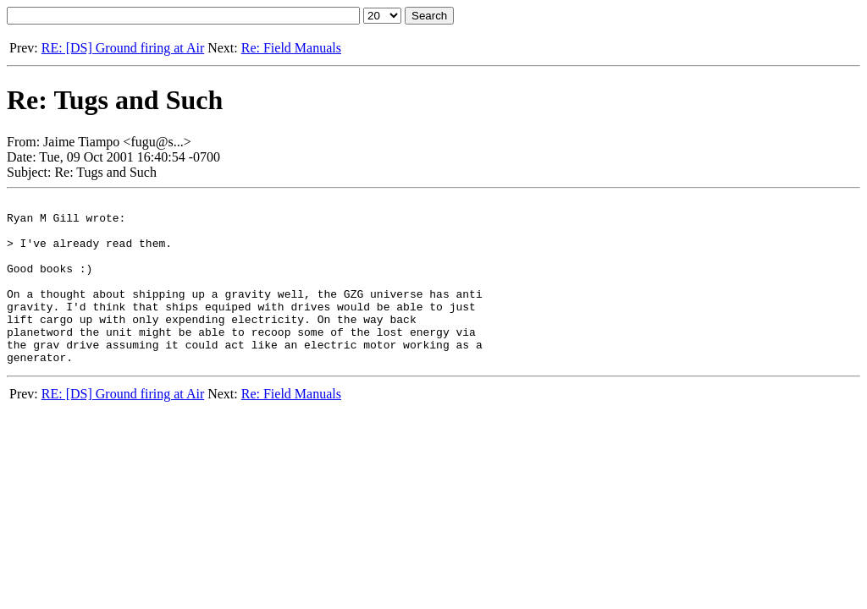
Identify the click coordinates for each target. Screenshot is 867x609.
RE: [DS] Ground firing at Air (122, 48)
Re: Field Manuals (291, 48)
